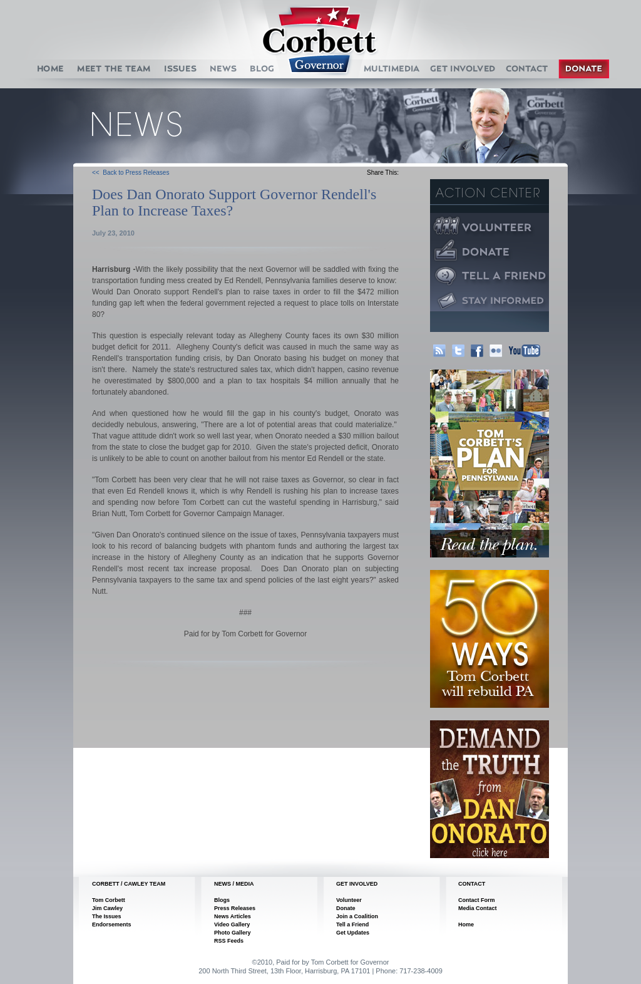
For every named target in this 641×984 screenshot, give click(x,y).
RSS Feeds (229, 941)
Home (466, 924)
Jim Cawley (107, 908)
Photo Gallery (232, 933)
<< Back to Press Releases (130, 172)
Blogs (222, 900)
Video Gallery (232, 924)
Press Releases (234, 908)
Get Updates (352, 933)
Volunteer (349, 900)
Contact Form (476, 900)
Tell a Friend (352, 924)
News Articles (232, 916)
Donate (346, 908)
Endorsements (111, 924)
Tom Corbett (108, 900)
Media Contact (477, 908)
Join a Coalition (357, 916)
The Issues (106, 916)
